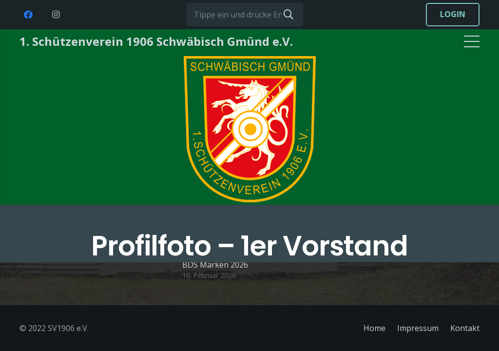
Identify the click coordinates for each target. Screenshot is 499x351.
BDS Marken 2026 (215, 264)
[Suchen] (288, 14)
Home (374, 328)
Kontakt (465, 328)
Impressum (418, 328)
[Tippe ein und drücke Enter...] (244, 14)
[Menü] (472, 41)
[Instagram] (55, 14)
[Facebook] (28, 14)
